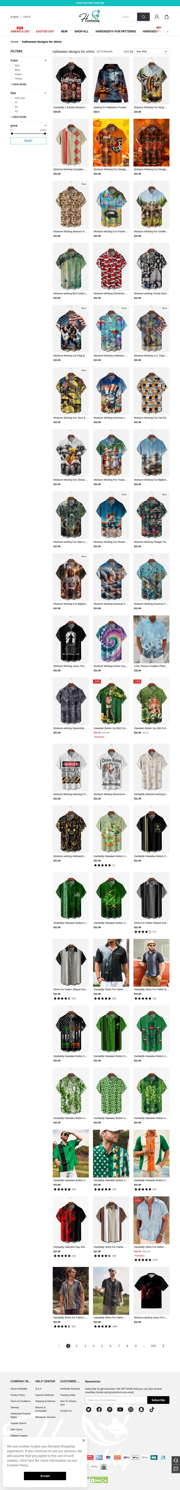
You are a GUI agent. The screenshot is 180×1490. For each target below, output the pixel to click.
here (31, 1460)
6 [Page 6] (110, 1346)
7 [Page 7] (119, 1346)
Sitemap (15, 1407)
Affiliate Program (19, 1435)
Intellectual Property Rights (21, 1415)
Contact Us (66, 1410)
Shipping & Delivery (45, 1401)
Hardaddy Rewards (70, 1388)
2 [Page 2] (77, 1346)
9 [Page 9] (136, 1346)
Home (15, 41)
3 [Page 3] (85, 1346)
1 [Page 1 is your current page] (68, 1346)
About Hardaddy (19, 1388)
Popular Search (18, 1423)
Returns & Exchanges (41, 1409)
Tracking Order (67, 1395)
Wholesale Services (45, 1417)
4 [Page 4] (93, 1346)
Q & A (38, 1388)
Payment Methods (44, 1395)
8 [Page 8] (127, 1346)
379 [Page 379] (153, 1346)
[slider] (12, 134)
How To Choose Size (68, 1403)
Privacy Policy (18, 1395)
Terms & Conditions (20, 1401)
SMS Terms (16, 1429)
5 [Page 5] (102, 1346)
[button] (28, 60)
